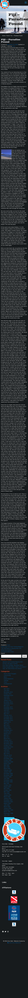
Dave (13, 46)
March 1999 (7, 811)
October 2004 (7, 790)
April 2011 (7, 737)
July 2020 (6, 690)
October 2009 (7, 760)
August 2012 (7, 722)
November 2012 (8, 718)
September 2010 (8, 747)
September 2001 (8, 801)
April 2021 (7, 689)
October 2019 (7, 693)
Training (6, 680)
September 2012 (8, 720)
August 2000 (7, 803)
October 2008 (7, 777)
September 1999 (8, 810)
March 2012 (7, 727)
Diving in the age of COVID (10, 663)
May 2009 (6, 765)
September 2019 (8, 695)
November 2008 (8, 775)
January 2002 (7, 798)
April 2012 (7, 725)
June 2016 (7, 698)
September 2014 (8, 703)
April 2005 (7, 788)
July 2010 (6, 750)
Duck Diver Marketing (14, 942)
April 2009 (7, 767)
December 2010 (8, 742)
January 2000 (7, 808)
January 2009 (7, 772)
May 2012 (6, 723)
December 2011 (8, 730)
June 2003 (7, 793)
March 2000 (7, 806)
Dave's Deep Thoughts (10, 673)
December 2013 (8, 707)
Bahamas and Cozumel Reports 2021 (13, 662)
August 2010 (7, 748)
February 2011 (8, 740)
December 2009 (8, 758)
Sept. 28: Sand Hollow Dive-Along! (12, 668)
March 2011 (7, 738)
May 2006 (6, 783)
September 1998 (8, 813)
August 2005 (7, 786)
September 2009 (8, 762)
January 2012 (7, 728)
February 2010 (8, 755)
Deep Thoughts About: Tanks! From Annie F (14, 667)
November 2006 (8, 781)
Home (3, 35)
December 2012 (8, 717)
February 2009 (8, 770)
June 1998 (7, 815)
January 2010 (7, 757)
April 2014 (7, 705)
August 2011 (7, 733)
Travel (8, 35)
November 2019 (8, 692)
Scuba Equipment (8, 678)
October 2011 (7, 732)
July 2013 (6, 710)
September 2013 (8, 708)
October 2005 (7, 785)
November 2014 (8, 702)
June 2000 (7, 805)
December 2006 (8, 780)
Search (3, 653)
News (5, 677)
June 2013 (7, 712)
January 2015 (7, 700)
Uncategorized (8, 683)
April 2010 (7, 753)
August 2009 (7, 763)
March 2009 (7, 768)
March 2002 (7, 796)
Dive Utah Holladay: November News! (13, 665)
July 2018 (6, 697)
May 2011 (6, 735)
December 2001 (8, 800)
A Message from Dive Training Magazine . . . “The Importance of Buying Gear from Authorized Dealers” (13, 648)
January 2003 (7, 795)
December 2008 (8, 773)
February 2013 (8, 715)
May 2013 (6, 713)
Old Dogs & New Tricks (7, 651)
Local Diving (7, 675)
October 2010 (7, 745)
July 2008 (6, 778)
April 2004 (7, 791)
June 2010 (7, 752)
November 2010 (8, 743)
